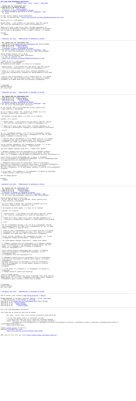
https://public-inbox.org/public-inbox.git (42, 399)
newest (43, 352)
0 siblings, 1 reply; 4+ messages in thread (17, 12)
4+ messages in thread (36, 46)
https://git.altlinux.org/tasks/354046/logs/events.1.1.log (42, 20)
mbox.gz (32, 355)
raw (44, 13)
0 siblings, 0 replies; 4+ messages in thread (18, 229)
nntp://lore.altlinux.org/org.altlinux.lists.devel (25, 394)
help (27, 3)
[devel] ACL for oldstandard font (26, 52)
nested (25, 46)
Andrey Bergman (23, 55)
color (33, 3)
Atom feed (47, 3)
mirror (39, 3)
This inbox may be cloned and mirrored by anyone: (18, 372)
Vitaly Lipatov (21, 10)
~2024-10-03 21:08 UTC (30, 352)
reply (14, 46)
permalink (37, 13)
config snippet (12, 390)
